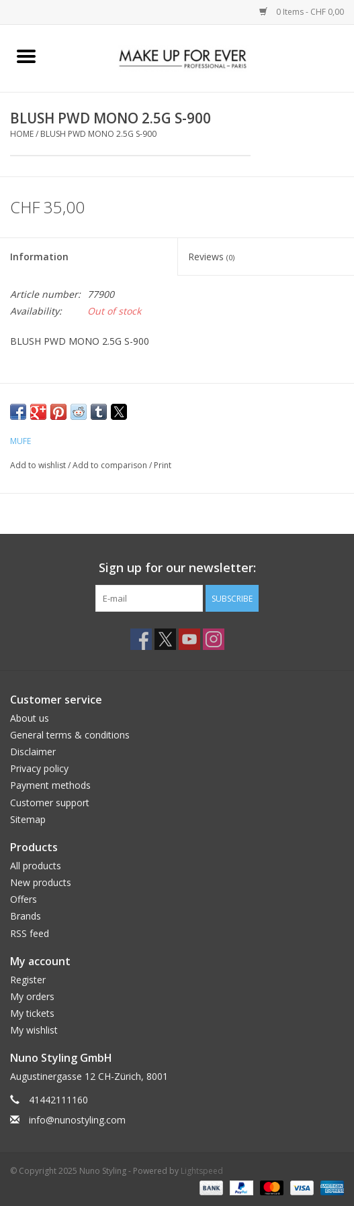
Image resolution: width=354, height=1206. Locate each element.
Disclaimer (33, 751)
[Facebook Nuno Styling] (141, 639)
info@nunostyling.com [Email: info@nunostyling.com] (77, 1119)
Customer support (49, 802)
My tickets (32, 1013)
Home (22, 134)
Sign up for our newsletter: (177, 568)
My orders (32, 996)
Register (28, 979)
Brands (25, 916)
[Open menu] (26, 55)
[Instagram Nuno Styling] (213, 639)
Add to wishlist (39, 465)
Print (162, 465)
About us (29, 718)
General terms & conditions (70, 734)
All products (35, 865)
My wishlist (34, 1030)
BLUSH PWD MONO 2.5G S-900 (98, 134)
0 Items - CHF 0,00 (301, 11)
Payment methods (50, 785)
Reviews (211, 256)
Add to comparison (111, 465)
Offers (23, 899)
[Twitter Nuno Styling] (165, 639)
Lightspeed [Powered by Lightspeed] (202, 1170)
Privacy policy (39, 768)
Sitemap (28, 819)
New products (40, 882)
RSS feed (29, 933)
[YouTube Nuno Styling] (189, 639)
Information (39, 256)
